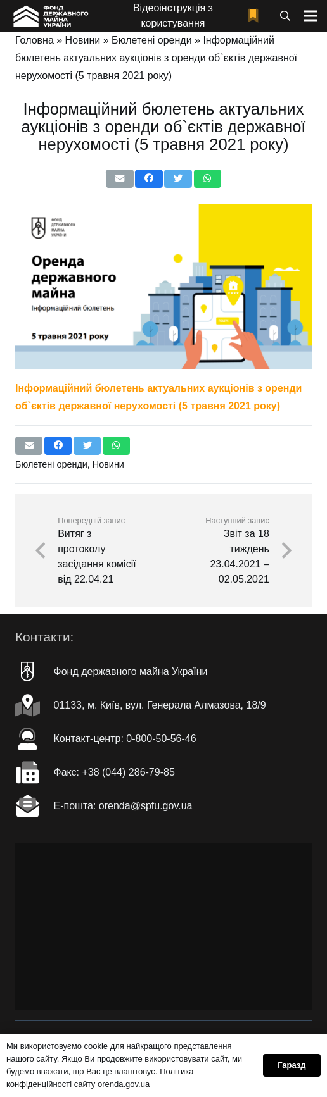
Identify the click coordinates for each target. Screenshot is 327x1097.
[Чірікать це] (177, 179)
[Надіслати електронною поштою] (119, 179)
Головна (34, 40)
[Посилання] (49, 16)
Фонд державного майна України (131, 671)
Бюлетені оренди (152, 40)
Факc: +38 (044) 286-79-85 (114, 772)
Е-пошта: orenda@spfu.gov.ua (123, 805)
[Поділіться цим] (148, 179)
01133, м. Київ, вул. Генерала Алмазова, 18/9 (160, 705)
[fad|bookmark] (256, 16)
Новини (83, 40)
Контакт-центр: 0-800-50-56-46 (125, 738)
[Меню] (310, 16)
